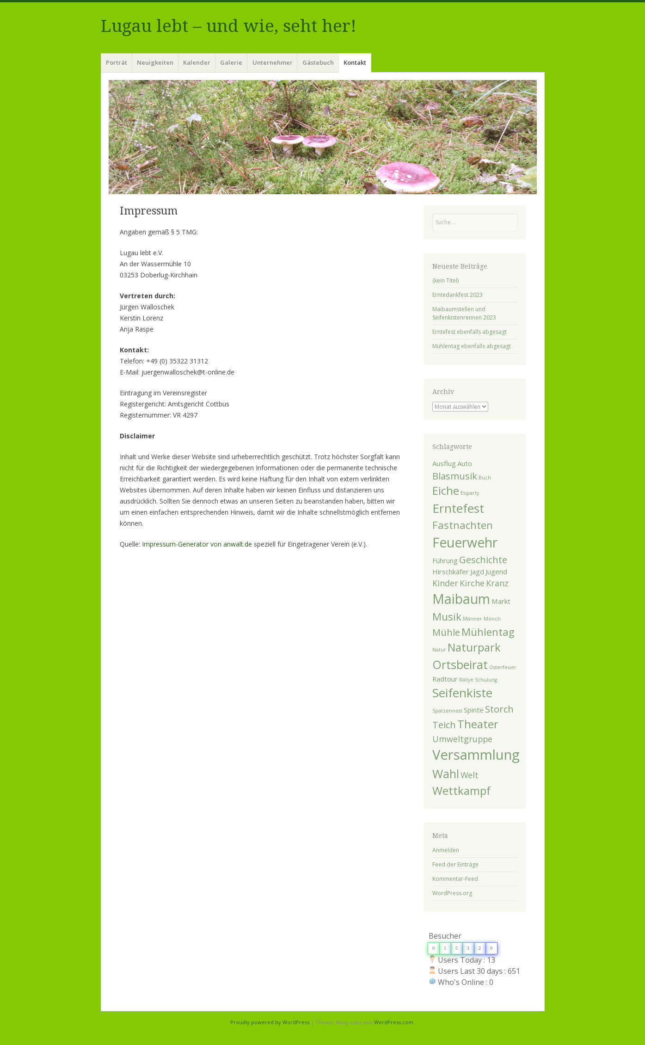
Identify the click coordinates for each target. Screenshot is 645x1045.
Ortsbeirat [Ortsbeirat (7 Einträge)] (460, 664)
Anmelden (445, 850)
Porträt (116, 62)
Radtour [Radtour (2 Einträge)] (445, 678)
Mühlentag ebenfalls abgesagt (471, 346)
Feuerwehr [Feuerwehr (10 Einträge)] (465, 542)
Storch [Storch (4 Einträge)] (499, 708)
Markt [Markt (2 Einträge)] (500, 601)
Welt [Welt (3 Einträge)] (470, 775)
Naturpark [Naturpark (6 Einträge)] (474, 647)
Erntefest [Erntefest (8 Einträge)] (458, 508)
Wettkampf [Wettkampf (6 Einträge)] (461, 790)
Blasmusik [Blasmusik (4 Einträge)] (454, 475)
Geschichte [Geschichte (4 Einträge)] (483, 559)
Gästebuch (318, 62)
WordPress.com (393, 1022)
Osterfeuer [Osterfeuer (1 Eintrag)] (502, 667)
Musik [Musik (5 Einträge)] (446, 616)
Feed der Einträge (455, 864)
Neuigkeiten (155, 62)
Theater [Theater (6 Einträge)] (477, 724)
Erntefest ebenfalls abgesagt (469, 332)
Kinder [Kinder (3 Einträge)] (445, 583)
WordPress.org (452, 893)
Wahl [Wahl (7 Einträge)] (445, 773)
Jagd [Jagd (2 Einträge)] (477, 571)
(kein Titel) (445, 280)
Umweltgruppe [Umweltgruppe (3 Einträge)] (462, 738)
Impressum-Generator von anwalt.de (197, 544)
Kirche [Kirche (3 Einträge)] (472, 583)
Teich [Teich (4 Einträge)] (444, 724)
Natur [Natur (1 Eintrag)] (439, 649)
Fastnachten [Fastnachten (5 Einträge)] (462, 525)
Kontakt (355, 62)
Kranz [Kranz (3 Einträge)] (497, 583)
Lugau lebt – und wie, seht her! (228, 26)
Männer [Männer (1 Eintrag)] (472, 618)
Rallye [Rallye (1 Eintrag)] (466, 679)
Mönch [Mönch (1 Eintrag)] (492, 618)
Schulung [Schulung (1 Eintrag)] (486, 679)
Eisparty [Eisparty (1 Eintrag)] (470, 493)
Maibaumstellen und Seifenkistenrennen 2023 (464, 313)
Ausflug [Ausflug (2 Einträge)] (444, 463)
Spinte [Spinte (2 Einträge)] (474, 709)
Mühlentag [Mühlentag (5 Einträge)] (488, 632)
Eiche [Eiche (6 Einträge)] (445, 490)
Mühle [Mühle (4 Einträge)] (446, 632)
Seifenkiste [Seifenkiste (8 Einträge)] (462, 692)
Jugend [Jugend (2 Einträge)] (496, 571)
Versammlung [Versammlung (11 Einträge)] (476, 754)
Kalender (196, 62)
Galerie (231, 62)
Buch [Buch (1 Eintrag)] (485, 477)
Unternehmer (272, 62)
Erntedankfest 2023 (457, 295)
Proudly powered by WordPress (269, 1022)
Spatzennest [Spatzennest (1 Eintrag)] (447, 710)
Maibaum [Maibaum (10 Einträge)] (461, 599)
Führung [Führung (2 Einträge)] (445, 560)
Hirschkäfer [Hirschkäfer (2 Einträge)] (450, 571)
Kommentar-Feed (455, 879)
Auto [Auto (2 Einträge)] (464, 463)
